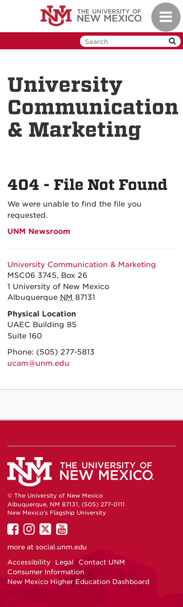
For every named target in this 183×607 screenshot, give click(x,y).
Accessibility (28, 562)
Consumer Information (45, 572)
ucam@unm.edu (38, 363)
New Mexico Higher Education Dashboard (78, 582)
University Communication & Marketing (81, 264)
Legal (64, 562)
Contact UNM (102, 562)
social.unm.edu (61, 547)
